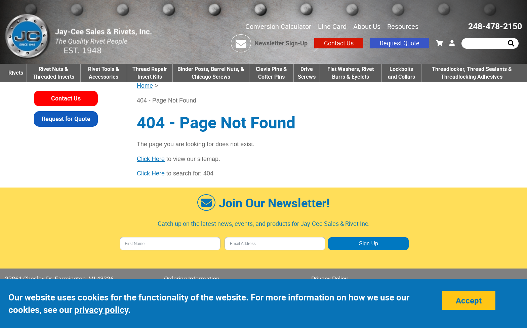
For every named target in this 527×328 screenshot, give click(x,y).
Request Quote (399, 43)
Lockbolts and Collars (401, 72)
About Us (366, 26)
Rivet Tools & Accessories (103, 72)
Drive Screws (307, 72)
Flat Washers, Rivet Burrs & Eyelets (350, 72)
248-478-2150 (495, 26)
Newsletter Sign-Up (281, 43)
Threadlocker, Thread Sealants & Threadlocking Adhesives (472, 72)
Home (145, 85)
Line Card (332, 26)
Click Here (151, 159)
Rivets (15, 72)
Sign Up (368, 243)
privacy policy (101, 310)
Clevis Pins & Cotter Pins (271, 72)
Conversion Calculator (278, 26)
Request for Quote (66, 119)
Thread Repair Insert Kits (149, 72)
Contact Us (339, 43)
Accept (469, 300)
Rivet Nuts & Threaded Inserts (53, 72)
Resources (402, 26)
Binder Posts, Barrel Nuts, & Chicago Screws (210, 72)
